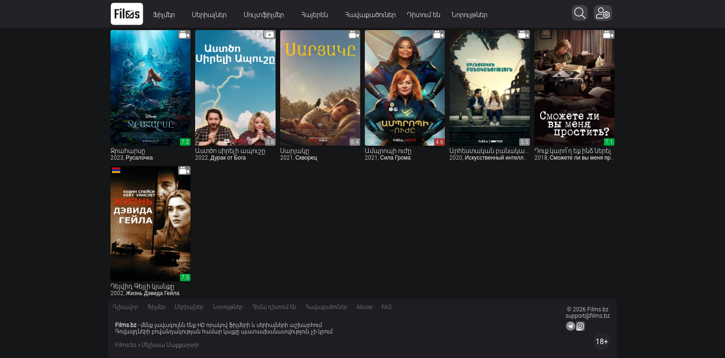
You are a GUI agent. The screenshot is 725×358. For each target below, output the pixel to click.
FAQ (386, 307)
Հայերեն (317, 15)
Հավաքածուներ (370, 15)
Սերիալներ (212, 15)
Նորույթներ (469, 15)
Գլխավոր (125, 307)
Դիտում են (423, 15)
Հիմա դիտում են (274, 307)
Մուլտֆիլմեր (267, 15)
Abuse (364, 307)
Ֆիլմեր (167, 15)
